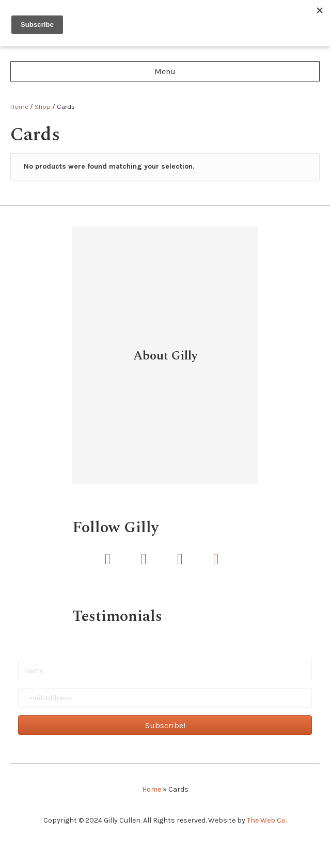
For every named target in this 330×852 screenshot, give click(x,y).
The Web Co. (267, 820)
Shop (43, 106)
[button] (107, 559)
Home (19, 106)
